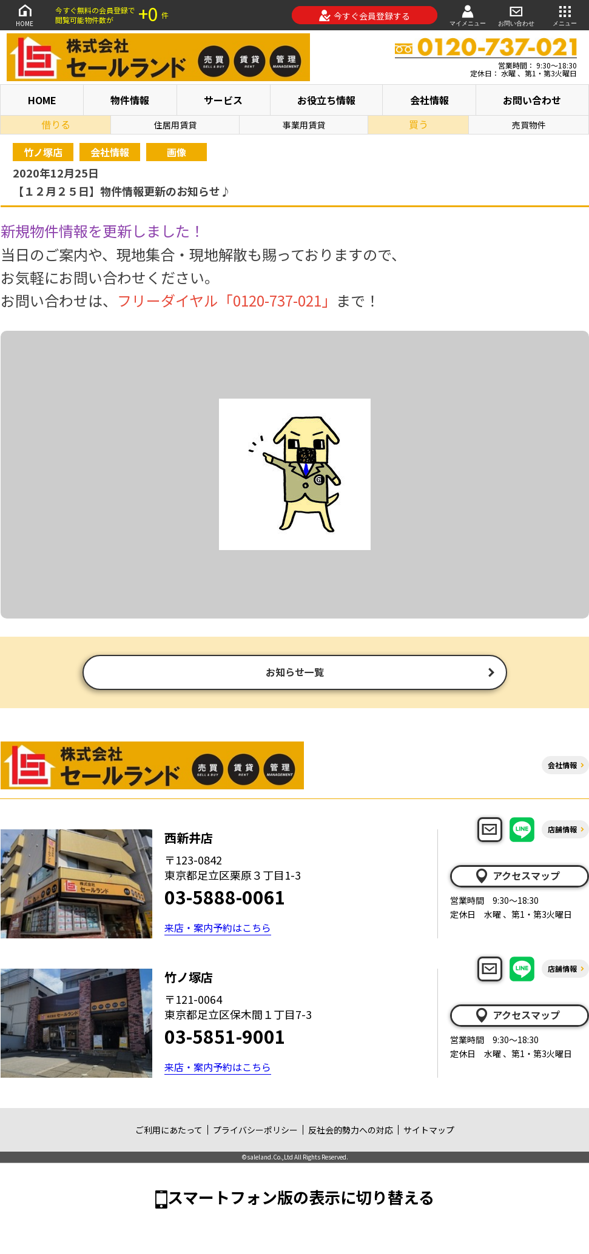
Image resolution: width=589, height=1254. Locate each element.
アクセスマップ (517, 877)
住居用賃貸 (175, 125)
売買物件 (529, 125)
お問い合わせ (516, 15)
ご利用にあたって (169, 1131)
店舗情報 (562, 830)
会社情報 (429, 100)
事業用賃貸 (304, 125)
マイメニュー (467, 15)
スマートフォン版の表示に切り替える (300, 1198)
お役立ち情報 (326, 100)
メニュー (564, 15)
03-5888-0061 (225, 898)
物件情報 (129, 100)
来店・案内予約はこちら (217, 928)
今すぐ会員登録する (364, 16)
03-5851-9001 (225, 1037)
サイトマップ (428, 1131)
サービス (223, 100)
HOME (25, 15)
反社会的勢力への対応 (350, 1131)
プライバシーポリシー (255, 1131)
